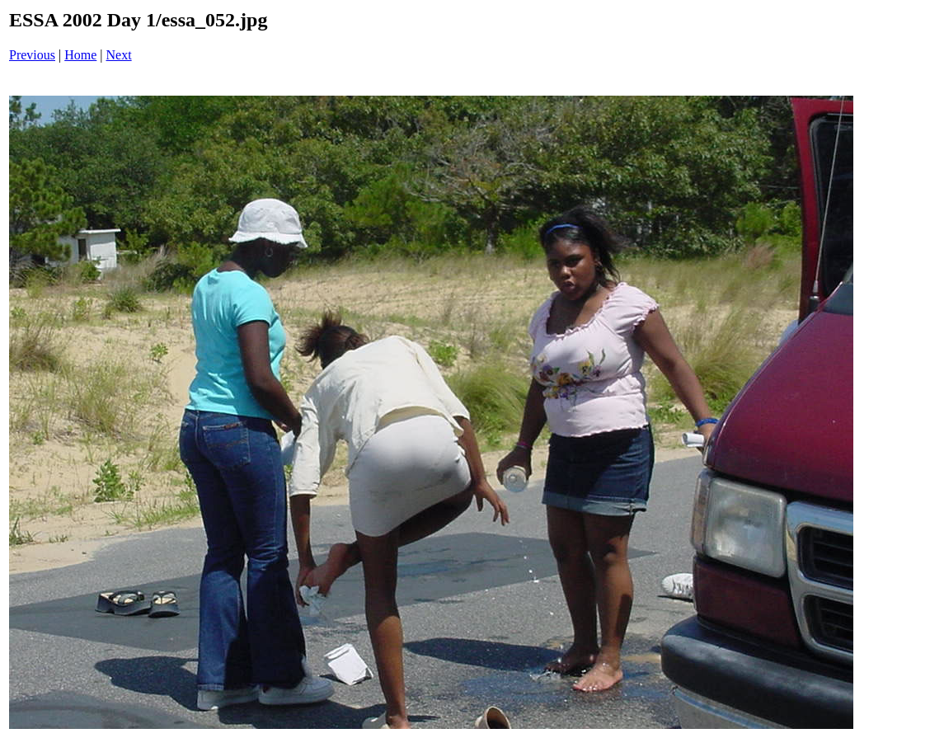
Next (119, 55)
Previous (32, 55)
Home (80, 55)
